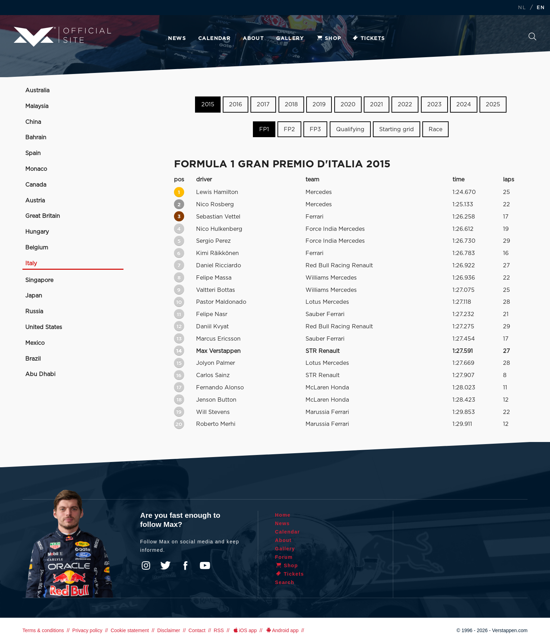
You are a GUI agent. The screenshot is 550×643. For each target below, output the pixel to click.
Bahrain (35, 137)
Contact (196, 630)
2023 (434, 104)
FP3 (315, 129)
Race (435, 129)
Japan (33, 296)
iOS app (244, 630)
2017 (263, 104)
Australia (37, 90)
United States (43, 327)
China (33, 122)
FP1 (264, 129)
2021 (376, 104)
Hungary (37, 232)
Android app (282, 630)
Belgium (36, 247)
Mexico (35, 343)
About (253, 38)
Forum (284, 557)
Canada (35, 185)
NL (522, 8)
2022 (405, 104)
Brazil (33, 359)
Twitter (165, 565)
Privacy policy (87, 630)
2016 (235, 104)
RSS (219, 630)
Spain (33, 153)
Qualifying (350, 129)
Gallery (290, 38)
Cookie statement (129, 630)
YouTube (204, 565)
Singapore (39, 280)
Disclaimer (168, 630)
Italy (31, 263)
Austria (35, 200)
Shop (328, 38)
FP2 (289, 129)
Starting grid (396, 129)
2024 (463, 104)
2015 (207, 104)
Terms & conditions (43, 630)
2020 (348, 104)
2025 (493, 104)
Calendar (214, 38)
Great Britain (42, 216)
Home (283, 515)
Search (532, 36)
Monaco (36, 169)
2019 (319, 104)
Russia (34, 311)
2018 (291, 104)
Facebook (185, 565)
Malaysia (36, 106)
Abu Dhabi (40, 374)
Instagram (146, 565)
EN (541, 8)
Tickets (368, 38)
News (177, 38)
